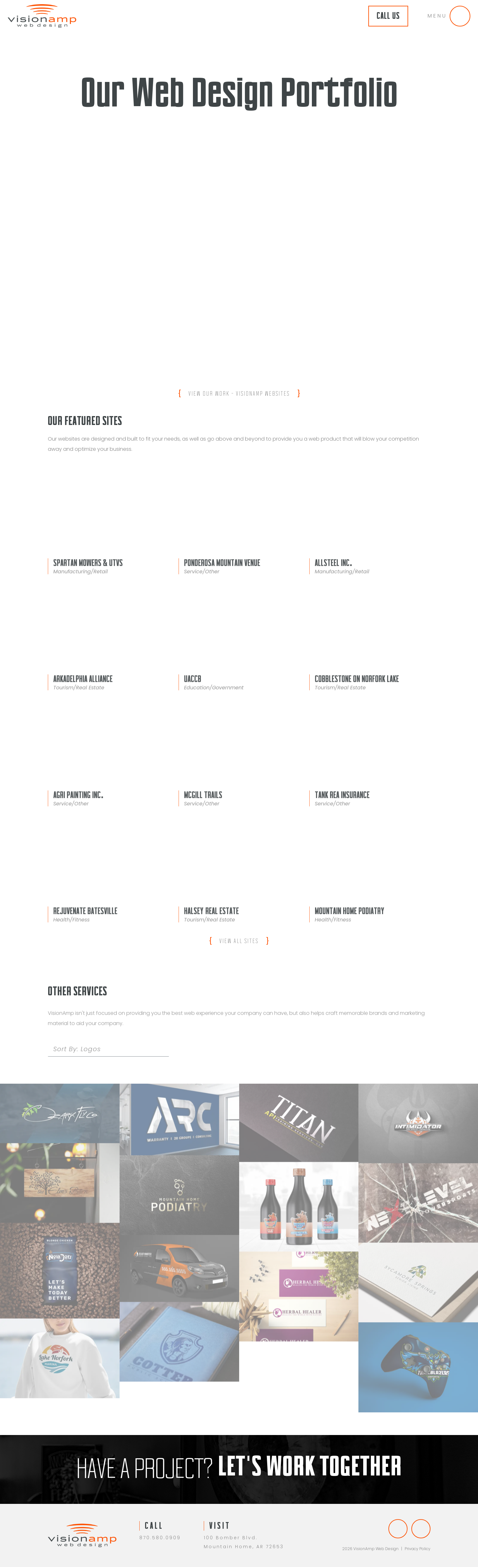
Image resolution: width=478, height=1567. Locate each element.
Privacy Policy (417, 1548)
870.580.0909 (160, 1537)
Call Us (388, 16)
